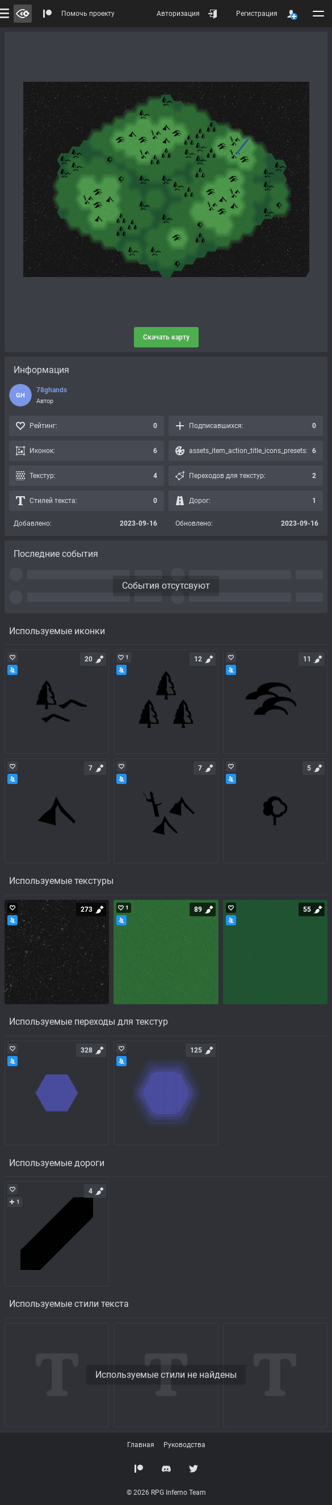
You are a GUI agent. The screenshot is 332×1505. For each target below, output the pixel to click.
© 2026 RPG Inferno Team (166, 1492)
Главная (140, 1444)
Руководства (184, 1444)
